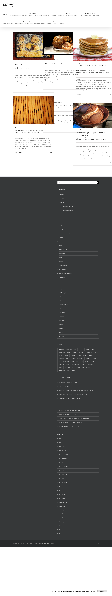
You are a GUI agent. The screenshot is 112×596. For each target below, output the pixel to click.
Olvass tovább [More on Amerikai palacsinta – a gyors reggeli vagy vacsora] (79, 94)
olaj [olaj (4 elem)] (82, 361)
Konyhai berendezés (65, 285)
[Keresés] (98, 182)
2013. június (62, 518)
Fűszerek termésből (67, 214)
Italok (61, 257)
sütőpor (105, 72)
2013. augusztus (63, 510)
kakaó (60, 63)
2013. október (62, 506)
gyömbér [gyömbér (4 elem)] (66, 355)
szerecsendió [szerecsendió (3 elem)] (90, 364)
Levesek (62, 313)
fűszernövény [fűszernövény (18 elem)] (89, 352)
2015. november (63, 474)
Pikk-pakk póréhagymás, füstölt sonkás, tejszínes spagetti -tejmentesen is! (78, 390)
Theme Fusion (50, 543)
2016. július (62, 470)
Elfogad (102, 591)
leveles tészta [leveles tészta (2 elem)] (66, 361)
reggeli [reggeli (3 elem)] (68, 364)
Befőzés (62, 277)
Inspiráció (62, 253)
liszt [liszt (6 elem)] (73, 361)
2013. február (62, 534)
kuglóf (63, 63)
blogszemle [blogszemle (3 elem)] (69, 349)
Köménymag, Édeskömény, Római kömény (78, 418)
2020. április (62, 447)
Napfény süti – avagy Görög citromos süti (69, 398)
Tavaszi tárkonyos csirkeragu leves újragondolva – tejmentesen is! (76, 394)
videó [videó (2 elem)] (68, 370)
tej (108, 72)
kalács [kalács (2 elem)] (90, 355)
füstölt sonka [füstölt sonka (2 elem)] (62, 352)
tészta (27, 68)
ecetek (62, 198)
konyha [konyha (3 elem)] (88, 358)
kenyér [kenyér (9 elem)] (73, 358)
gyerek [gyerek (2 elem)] (60, 355)
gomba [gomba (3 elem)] (96, 352)
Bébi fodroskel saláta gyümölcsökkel (68, 382)
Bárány (63, 230)
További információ (90, 591)
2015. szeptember (63, 482)
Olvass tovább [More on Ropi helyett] (18, 152)
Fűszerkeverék (66, 218)
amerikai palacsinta (91, 72)
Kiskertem (63, 261)
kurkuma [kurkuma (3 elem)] (94, 358)
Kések (61, 281)
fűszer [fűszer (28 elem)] (74, 352)
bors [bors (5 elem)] (75, 349)
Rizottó (62, 320)
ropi (38, 132)
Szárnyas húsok (66, 234)
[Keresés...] (77, 182)
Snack (61, 328)
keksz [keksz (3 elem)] (67, 358)
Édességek (47, 63)
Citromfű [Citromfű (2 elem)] (81, 349)
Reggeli (62, 316)
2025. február (62, 439)
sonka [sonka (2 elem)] (83, 364)
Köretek (62, 309)
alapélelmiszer (90, 139)
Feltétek (62, 297)
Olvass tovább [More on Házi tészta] (18, 89)
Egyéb (60, 245)
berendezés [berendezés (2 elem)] (61, 349)
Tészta (16, 68)
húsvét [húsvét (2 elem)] (79, 355)
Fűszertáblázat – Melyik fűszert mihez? (71, 426)
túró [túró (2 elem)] (83, 367)
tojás (31, 68)
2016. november (63, 462)
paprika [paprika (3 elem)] (93, 361)
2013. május (62, 522)
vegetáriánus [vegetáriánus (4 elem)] (62, 370)
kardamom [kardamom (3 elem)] (61, 358)
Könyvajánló (63, 265)
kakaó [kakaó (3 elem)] (84, 355)
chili (57, 107)
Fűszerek (62, 202)
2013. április (62, 526)
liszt (25, 68)
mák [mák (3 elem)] (77, 361)
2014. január (62, 498)
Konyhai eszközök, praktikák (66, 273)
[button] (67, 22)
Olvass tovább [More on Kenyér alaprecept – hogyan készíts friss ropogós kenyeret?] (79, 162)
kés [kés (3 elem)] (59, 361)
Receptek (61, 289)
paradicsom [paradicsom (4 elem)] (61, 364)
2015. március (62, 490)
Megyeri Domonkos (20, 67)
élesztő (28, 132)
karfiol (60, 107)
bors (55, 107)
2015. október (62, 478)
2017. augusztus (63, 458)
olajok (61, 238)
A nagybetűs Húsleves (64, 386)
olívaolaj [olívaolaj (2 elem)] (87, 361)
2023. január (62, 443)
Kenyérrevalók (64, 305)
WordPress (43, 543)
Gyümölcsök (63, 222)
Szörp (61, 332)
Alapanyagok (62, 194)
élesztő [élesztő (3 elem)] (74, 370)
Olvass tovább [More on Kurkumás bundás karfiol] (48, 129)
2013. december (63, 502)
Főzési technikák (63, 269)
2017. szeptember (63, 454)
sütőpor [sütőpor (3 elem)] (60, 367)
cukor (57, 63)
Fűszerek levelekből (67, 206)
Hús (61, 226)
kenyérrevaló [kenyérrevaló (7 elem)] (80, 358)
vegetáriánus (58, 108)
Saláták (62, 324)
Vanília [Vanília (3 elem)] (88, 367)
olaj (69, 63)
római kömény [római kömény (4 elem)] (75, 364)
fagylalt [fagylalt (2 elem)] (87, 349)
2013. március (62, 530)
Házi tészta (19, 64)
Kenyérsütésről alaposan (76, 410)
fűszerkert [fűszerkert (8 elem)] (81, 352)
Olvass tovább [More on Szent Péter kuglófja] (48, 86)
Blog (60, 241)
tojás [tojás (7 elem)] (73, 367)
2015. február (62, 494)
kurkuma (64, 107)
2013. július (62, 514)
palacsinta (101, 72)
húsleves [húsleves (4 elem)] (73, 355)
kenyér (32, 132)
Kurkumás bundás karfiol (54, 102)
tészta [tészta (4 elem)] (78, 367)
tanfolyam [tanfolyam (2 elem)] (67, 367)
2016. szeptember (63, 466)
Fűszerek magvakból (67, 210)
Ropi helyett (19, 128)
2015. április (62, 486)
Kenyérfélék (18, 132)
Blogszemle (63, 249)
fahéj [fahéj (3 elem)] (93, 349)
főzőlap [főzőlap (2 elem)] (69, 352)
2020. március (62, 450)
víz (105, 139)
